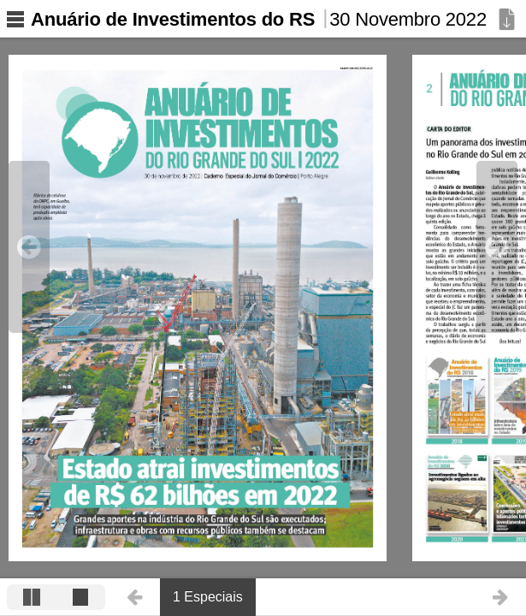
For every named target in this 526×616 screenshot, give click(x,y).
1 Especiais (208, 596)
